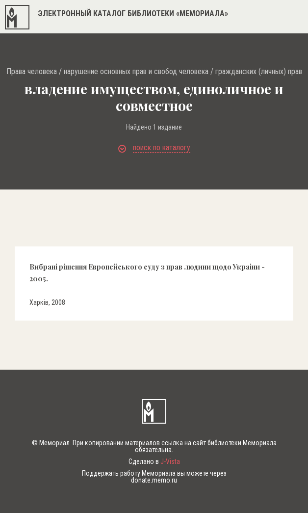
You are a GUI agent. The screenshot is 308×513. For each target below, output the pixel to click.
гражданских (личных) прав (258, 72)
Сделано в (154, 461)
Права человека (31, 72)
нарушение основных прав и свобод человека (136, 72)
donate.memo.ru (154, 480)
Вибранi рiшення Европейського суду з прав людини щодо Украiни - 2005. (147, 272)
